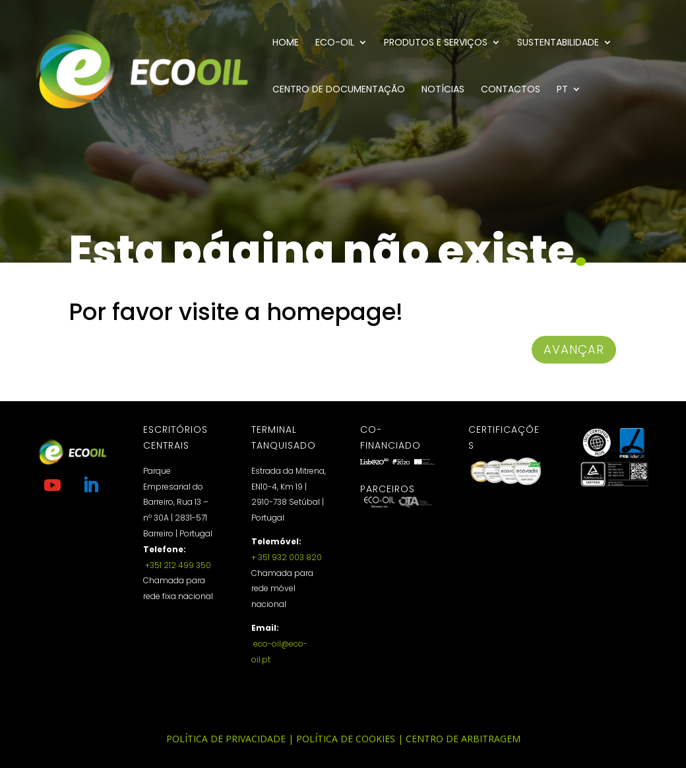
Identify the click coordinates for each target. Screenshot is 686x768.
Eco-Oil (334, 43)
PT (562, 90)
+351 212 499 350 (177, 565)
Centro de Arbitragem (463, 738)
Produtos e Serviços (435, 43)
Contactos (510, 90)
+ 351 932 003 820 (286, 557)
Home (285, 43)
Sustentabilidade (558, 43)
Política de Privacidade (226, 738)
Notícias (442, 90)
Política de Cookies (345, 738)
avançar (574, 349)
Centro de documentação (338, 90)
